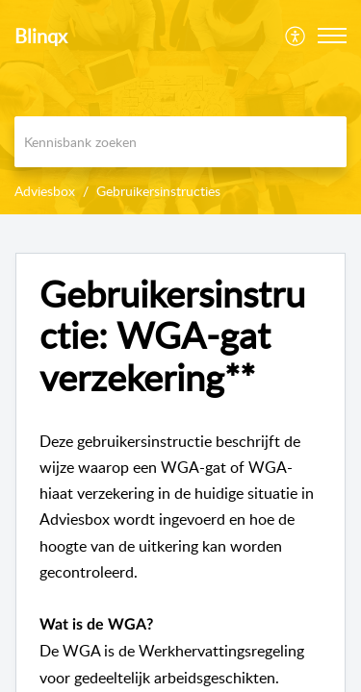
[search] (180, 141)
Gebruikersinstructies (158, 191)
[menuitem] (296, 35)
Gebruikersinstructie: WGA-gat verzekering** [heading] (172, 336)
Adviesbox (44, 191)
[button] (296, 35)
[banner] (180, 107)
